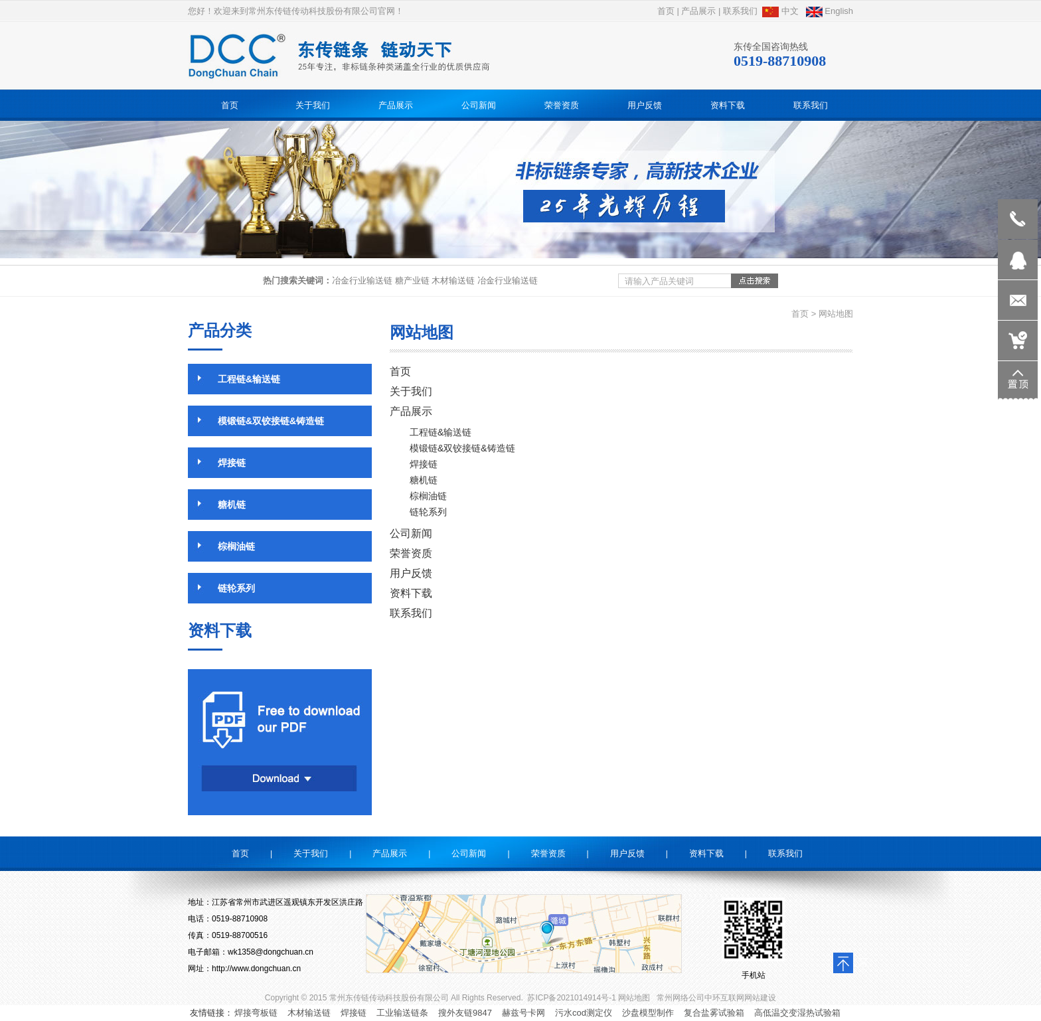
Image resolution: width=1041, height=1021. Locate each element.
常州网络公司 (680, 997)
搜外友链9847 (465, 1013)
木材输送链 (309, 1013)
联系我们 (740, 11)
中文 (780, 11)
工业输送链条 (402, 1013)
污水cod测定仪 (583, 1013)
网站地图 (634, 997)
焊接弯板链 (256, 1013)
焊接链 (353, 1013)
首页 (666, 11)
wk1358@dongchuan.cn (270, 952)
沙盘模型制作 (648, 1013)
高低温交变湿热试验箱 (797, 1013)
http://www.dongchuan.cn (256, 968)
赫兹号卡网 (523, 1013)
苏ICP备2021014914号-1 (571, 997)
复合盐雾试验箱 (714, 1013)
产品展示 (698, 11)
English (829, 11)
